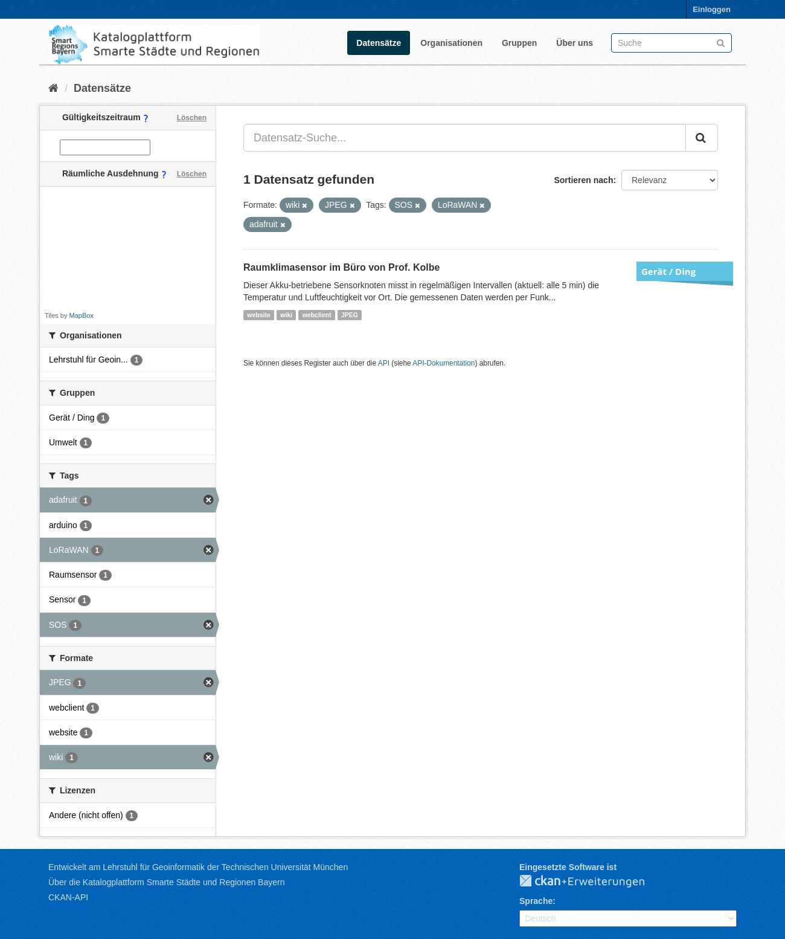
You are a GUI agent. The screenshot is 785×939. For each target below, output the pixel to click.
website (259, 314)
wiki (286, 314)
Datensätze (378, 43)
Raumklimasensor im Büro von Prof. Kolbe (341, 267)
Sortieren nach (583, 180)
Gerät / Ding (668, 271)
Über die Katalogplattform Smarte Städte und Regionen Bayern (166, 882)
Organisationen (451, 43)
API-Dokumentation (443, 363)
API (383, 363)
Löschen (192, 118)
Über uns (574, 43)
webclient (317, 314)
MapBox (81, 315)
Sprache (536, 901)
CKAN (591, 881)
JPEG (349, 314)
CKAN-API (68, 897)
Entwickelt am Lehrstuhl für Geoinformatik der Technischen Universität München (198, 867)
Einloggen (712, 9)
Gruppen (519, 43)
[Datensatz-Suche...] (464, 138)
